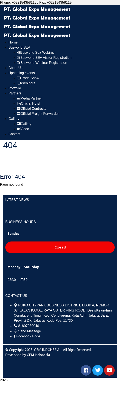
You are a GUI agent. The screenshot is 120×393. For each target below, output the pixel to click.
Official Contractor (32, 108)
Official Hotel (28, 103)
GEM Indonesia (38, 355)
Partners (15, 93)
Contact (14, 134)
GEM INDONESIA (47, 350)
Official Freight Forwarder (38, 113)
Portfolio (15, 88)
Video (23, 129)
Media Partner (29, 98)
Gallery (14, 119)
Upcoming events (22, 73)
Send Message (29, 331)
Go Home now (15, 191)
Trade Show (28, 78)
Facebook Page (28, 336)
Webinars (26, 83)
